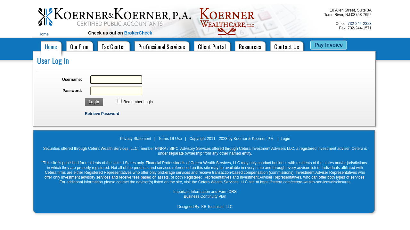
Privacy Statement (135, 138)
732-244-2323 (360, 23)
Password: (72, 90)
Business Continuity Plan (205, 196)
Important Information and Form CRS (204, 191)
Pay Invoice (329, 45)
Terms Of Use (170, 138)
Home (43, 34)
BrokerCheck (138, 32)
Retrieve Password (102, 113)
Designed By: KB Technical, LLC (205, 206)
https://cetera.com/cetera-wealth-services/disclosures (305, 182)
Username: (72, 79)
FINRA (160, 148)
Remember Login (138, 102)
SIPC (173, 148)
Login (94, 102)
